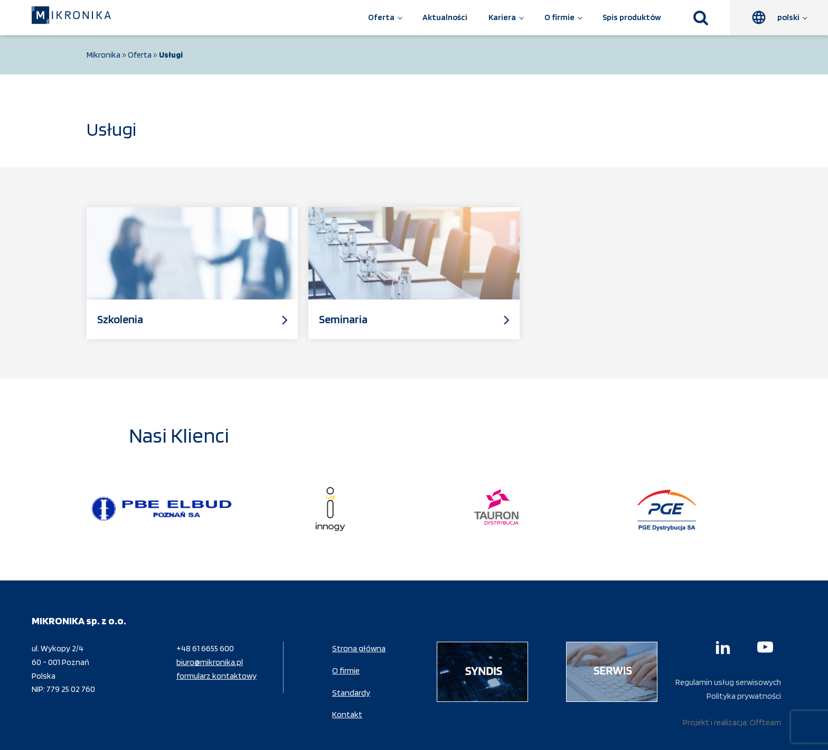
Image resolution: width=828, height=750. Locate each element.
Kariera (502, 17)
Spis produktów (632, 17)
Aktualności (444, 17)
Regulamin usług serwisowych (728, 682)
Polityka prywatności (744, 696)
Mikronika (103, 55)
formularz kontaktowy (216, 676)
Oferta (381, 17)
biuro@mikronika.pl (209, 662)
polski (788, 17)
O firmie (559, 17)
